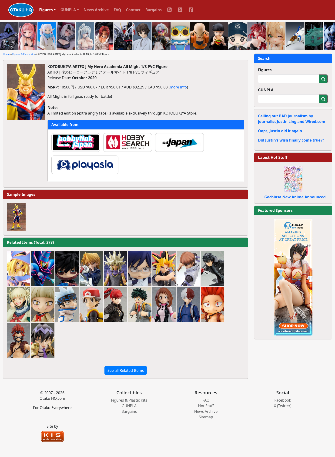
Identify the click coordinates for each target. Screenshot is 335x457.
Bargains (153, 9)
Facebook (282, 400)
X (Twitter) (282, 405)
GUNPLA (266, 89)
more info (178, 87)
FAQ (117, 9)
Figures (265, 69)
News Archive (96, 9)
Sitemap (206, 417)
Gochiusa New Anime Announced (294, 197)
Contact (133, 9)
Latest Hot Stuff (272, 157)
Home (6, 54)
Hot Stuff (206, 405)
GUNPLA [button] (68, 9)
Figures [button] (46, 9)
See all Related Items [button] (125, 370)
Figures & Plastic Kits (23, 54)
